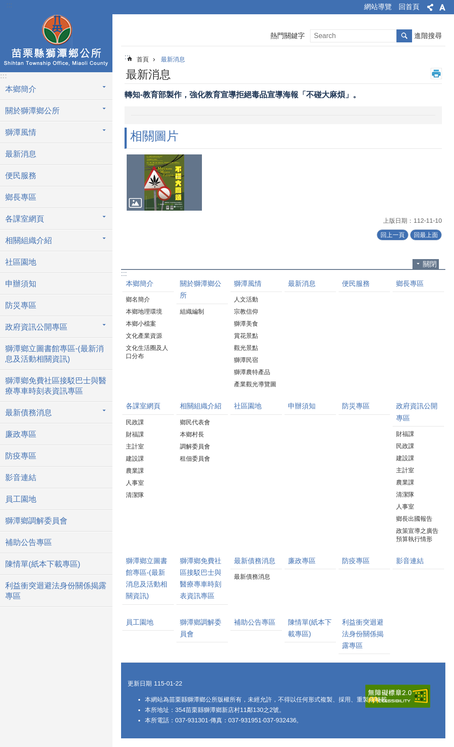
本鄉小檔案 (141, 323)
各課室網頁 (143, 406)
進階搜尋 (428, 35)
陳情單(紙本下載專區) (42, 564)
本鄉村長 (192, 434)
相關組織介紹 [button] (28, 240)
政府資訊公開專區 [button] (36, 327)
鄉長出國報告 (414, 518)
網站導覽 (378, 6)
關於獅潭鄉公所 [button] (32, 110)
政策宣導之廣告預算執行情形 (417, 534)
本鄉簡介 (139, 283)
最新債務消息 (254, 560)
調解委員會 (195, 446)
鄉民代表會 (195, 422)
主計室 (135, 446)
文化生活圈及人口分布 (147, 351)
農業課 (135, 470)
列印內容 (436, 73)
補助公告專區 (28, 542)
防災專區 (20, 305)
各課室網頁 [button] (24, 219)
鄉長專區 (20, 197)
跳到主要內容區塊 (4, 4)
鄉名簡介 (138, 299)
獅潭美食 (246, 323)
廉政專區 (20, 434)
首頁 (143, 59)
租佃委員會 (195, 458)
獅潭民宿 (246, 359)
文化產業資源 (144, 335)
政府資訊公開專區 (417, 411)
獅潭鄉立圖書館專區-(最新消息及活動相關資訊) (54, 353)
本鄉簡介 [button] (20, 89)
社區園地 (20, 262)
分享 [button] (430, 7)
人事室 (135, 482)
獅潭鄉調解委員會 (36, 520)
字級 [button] (442, 7)
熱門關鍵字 (287, 35)
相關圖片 (154, 136)
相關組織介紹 (200, 406)
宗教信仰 (246, 311)
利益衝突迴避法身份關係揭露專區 (55, 590)
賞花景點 (246, 335)
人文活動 (246, 299)
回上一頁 (392, 234)
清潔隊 (135, 494)
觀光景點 (246, 347)
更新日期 (140, 683)
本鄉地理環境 (144, 311)
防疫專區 (20, 456)
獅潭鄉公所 (56, 42)
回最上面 (426, 234)
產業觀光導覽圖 (255, 384)
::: (9, 5)
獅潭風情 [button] (20, 132)
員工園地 (20, 499)
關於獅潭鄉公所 (200, 289)
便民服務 (20, 175)
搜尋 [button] (404, 35)
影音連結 (20, 477)
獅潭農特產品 (252, 372)
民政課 (135, 422)
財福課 (135, 434)
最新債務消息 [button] (28, 412)
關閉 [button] (430, 264)
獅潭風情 (248, 283)
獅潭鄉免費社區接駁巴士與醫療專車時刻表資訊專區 (55, 385)
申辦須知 (20, 283)
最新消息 (20, 154)
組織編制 (192, 311)
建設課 (135, 458)
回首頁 (409, 6)
